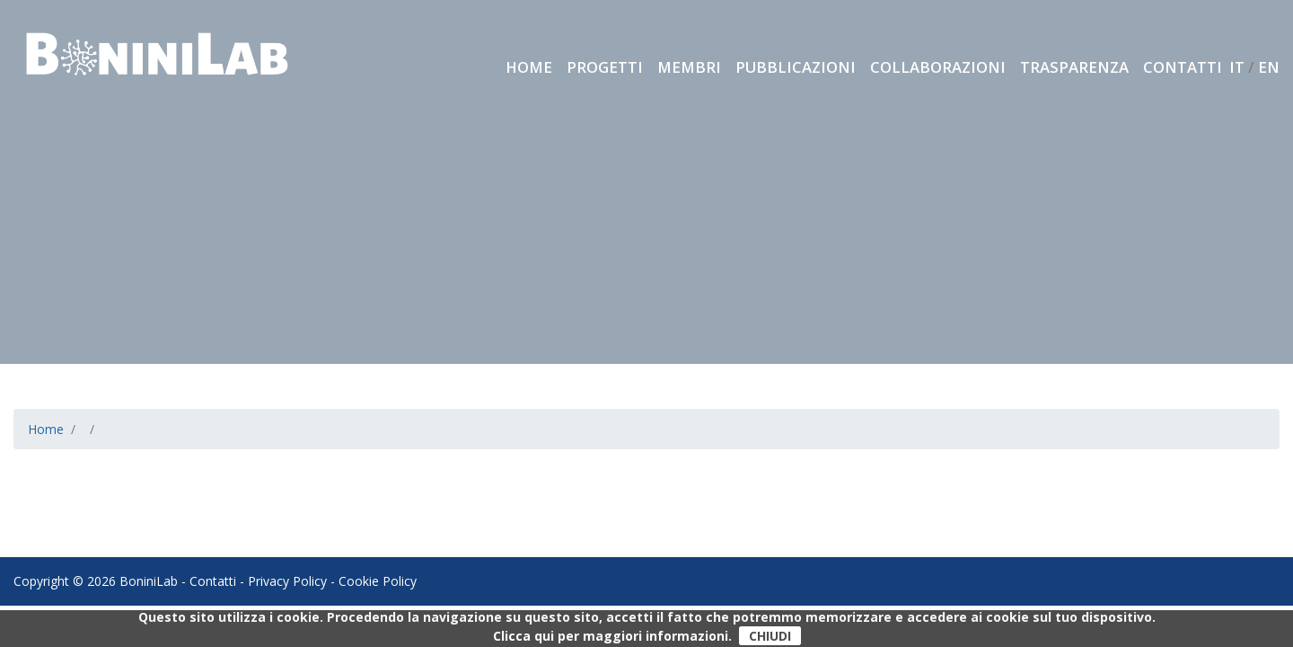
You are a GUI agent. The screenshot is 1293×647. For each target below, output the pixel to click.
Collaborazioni (938, 67)
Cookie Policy (378, 580)
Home (529, 67)
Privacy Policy (287, 580)
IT (1237, 67)
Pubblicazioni (795, 67)
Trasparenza (1074, 67)
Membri (689, 67)
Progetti (605, 67)
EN (1269, 67)
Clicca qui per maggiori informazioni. (612, 635)
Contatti (1182, 67)
